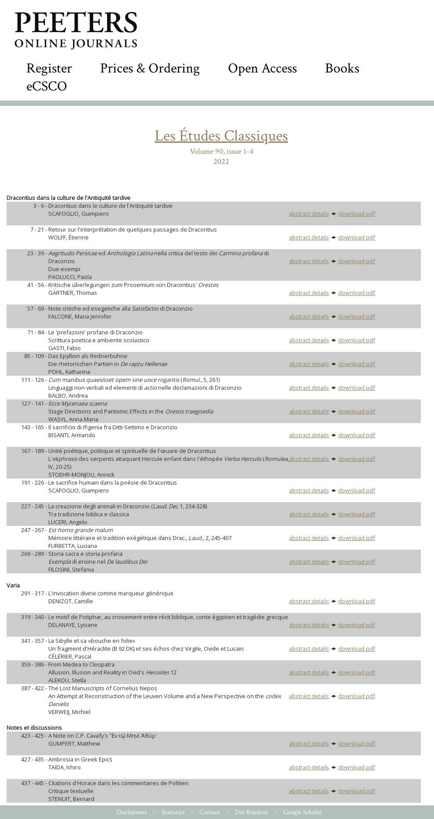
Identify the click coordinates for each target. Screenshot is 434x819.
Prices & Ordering (150, 68)
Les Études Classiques (221, 136)
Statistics (173, 812)
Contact (209, 812)
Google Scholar (302, 812)
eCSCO (46, 86)
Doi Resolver (251, 812)
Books (342, 68)
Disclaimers (131, 812)
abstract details (309, 213)
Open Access (262, 68)
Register (49, 68)
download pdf (356, 213)
